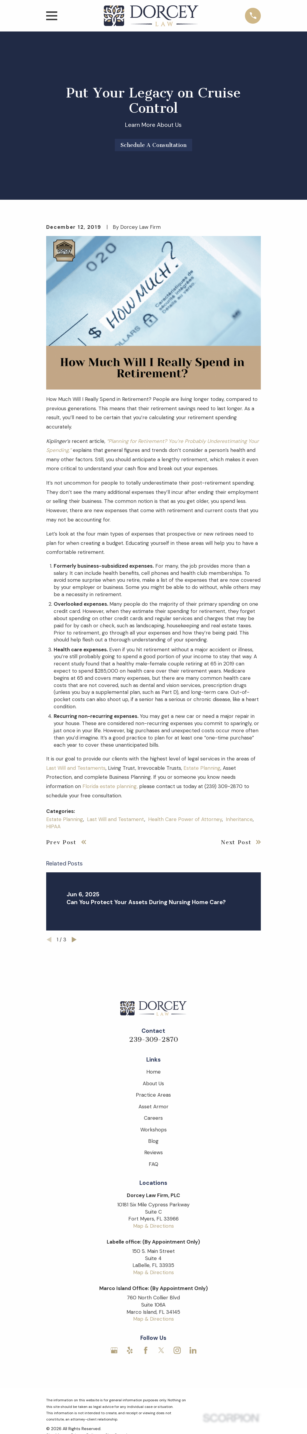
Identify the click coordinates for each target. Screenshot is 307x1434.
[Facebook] (145, 1350)
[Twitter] (161, 1350)
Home (153, 1071)
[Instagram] (177, 1350)
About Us (153, 1083)
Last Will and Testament (115, 819)
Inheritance (239, 819)
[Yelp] (129, 1350)
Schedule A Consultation (153, 145)
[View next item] (74, 940)
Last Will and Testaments (76, 768)
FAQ (153, 1164)
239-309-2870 (153, 1039)
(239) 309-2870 (223, 786)
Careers (153, 1118)
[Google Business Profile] (114, 1350)
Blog (153, 1141)
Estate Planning (201, 768)
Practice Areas (153, 1095)
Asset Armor (153, 1106)
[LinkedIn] (193, 1350)
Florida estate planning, (110, 786)
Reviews (153, 1152)
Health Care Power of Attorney (185, 819)
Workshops (153, 1129)
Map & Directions (153, 1226)
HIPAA (53, 826)
